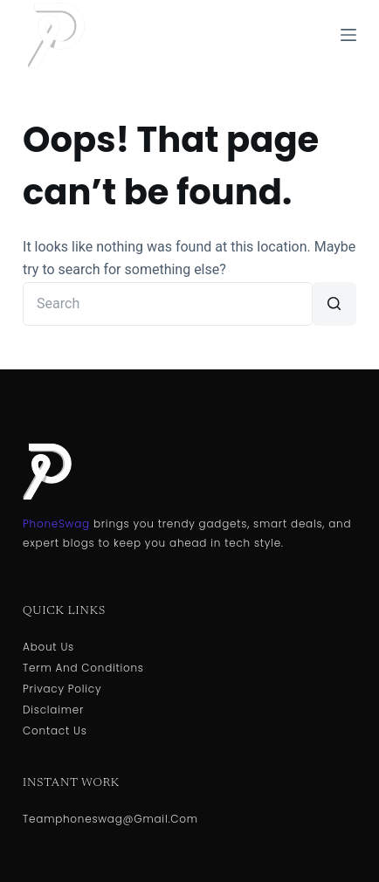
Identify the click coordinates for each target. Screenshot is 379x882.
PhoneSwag (56, 523)
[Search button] (334, 304)
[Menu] (348, 35)
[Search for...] (168, 304)
